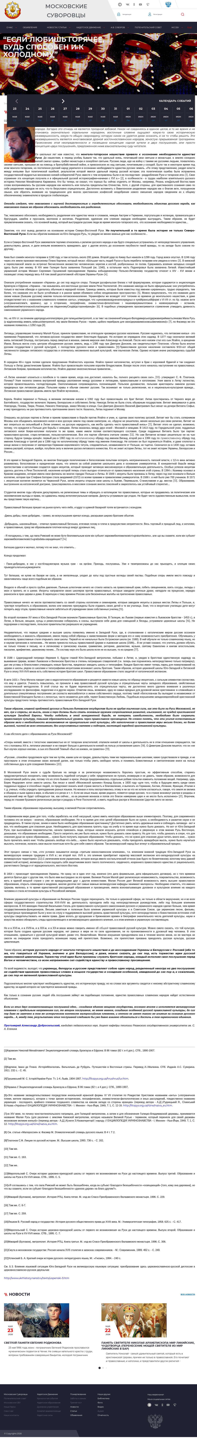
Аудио (101, 1411)
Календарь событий (173, 68)
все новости (188, 1294)
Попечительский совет (147, 27)
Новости (74, 1407)
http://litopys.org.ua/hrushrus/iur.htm (105, 1078)
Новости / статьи (56, 27)
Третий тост (76, 1403)
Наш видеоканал (156, 1394)
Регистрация (160, 14)
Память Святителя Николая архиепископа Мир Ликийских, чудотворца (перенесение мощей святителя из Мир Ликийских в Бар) (148, 1345)
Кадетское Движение (47, 1394)
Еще (189, 27)
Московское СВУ (12, 1403)
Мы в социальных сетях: (159, 1399)
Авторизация (129, 14)
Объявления (30, 27)
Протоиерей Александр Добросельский (32, 1025)
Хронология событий (47, 1398)
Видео (101, 1407)
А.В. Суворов (117, 27)
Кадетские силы (45, 1415)
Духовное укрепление (48, 1407)
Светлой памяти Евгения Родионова (32, 1342)
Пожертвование (78, 1394)
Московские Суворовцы (66, 11)
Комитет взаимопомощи (49, 1411)
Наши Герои (10, 1407)
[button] (98, 88)
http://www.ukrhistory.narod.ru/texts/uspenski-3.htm (36, 1278)
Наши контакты (11, 1415)
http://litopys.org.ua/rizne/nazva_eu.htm (147, 1105)
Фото (100, 1403)
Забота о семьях (78, 1398)
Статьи (73, 1411)
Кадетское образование (48, 1403)
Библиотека (103, 1398)
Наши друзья (104, 1394)
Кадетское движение (88, 27)
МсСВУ (174, 27)
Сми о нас (8, 1411)
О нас (10, 27)
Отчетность (103, 1415)
